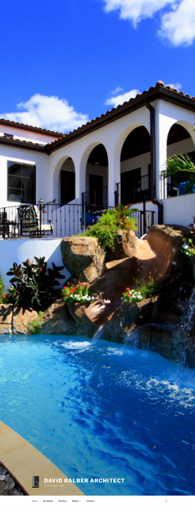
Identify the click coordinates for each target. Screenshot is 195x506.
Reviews (62, 501)
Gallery (77, 501)
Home (35, 501)
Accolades (48, 501)
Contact (90, 501)
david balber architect (84, 480)
